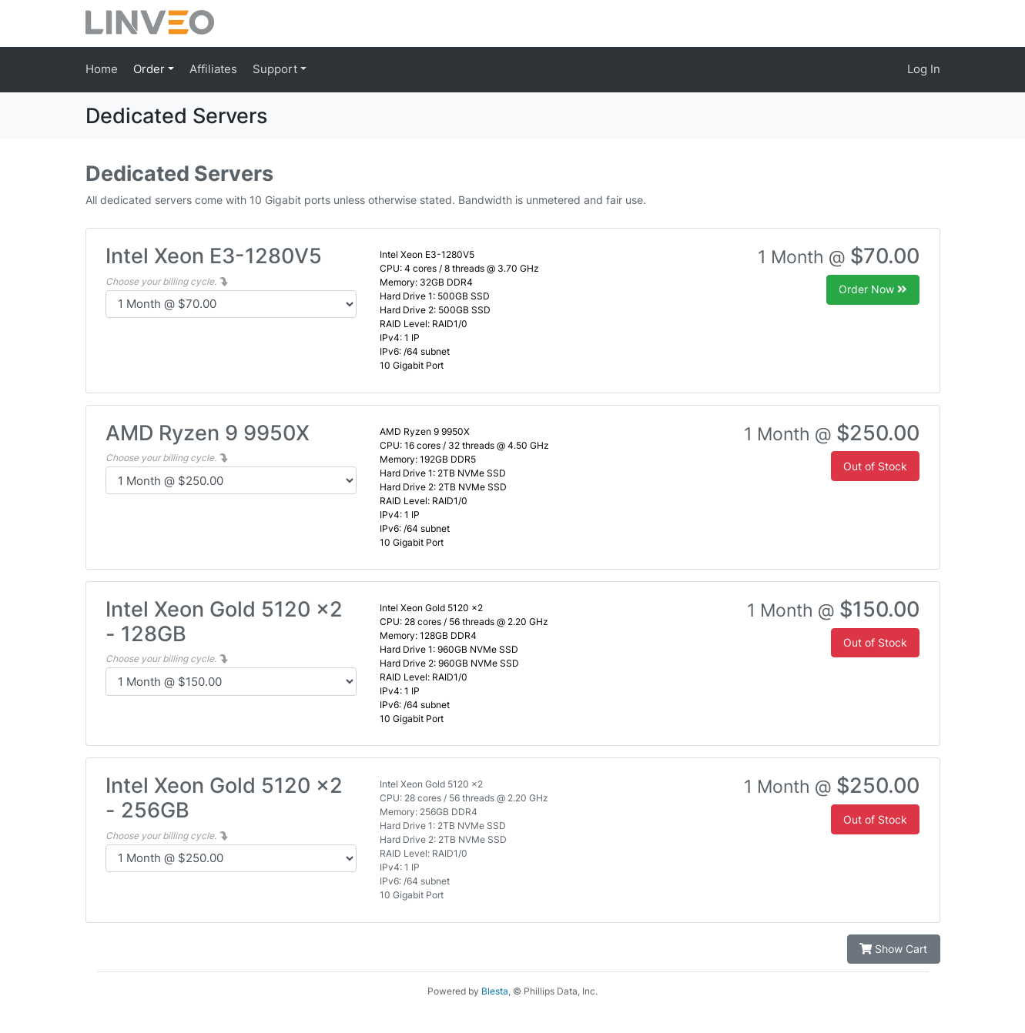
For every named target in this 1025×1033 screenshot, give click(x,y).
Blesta (494, 991)
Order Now (873, 289)
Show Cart (893, 948)
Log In (923, 69)
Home (101, 69)
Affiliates (213, 69)
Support (276, 69)
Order (150, 69)
